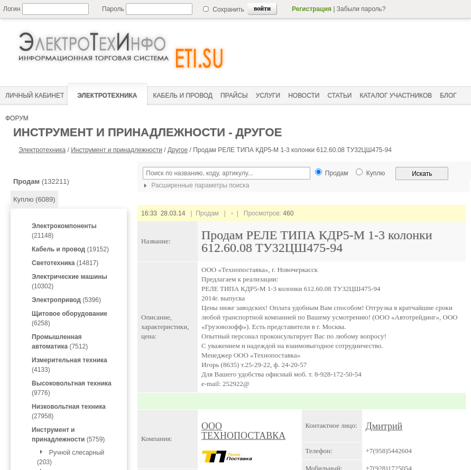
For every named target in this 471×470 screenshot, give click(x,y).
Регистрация (311, 9)
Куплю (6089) (34, 199)
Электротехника (42, 150)
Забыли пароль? (361, 9)
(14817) (65, 263)
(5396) (66, 300)
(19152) (70, 249)
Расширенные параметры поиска (195, 185)
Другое (178, 150)
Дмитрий (384, 426)
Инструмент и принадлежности (116, 150)
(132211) (41, 181)
